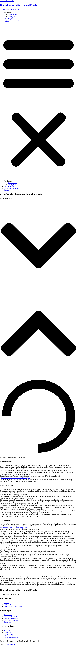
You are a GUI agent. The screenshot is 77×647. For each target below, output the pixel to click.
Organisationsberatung (11, 20)
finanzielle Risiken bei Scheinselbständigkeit (15, 478)
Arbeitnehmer (12, 14)
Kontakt (6, 22)
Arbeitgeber (12, 16)
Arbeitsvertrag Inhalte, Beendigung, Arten (13, 528)
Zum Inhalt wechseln (7, 1)
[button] (38, 101)
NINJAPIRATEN (12, 644)
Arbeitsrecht (8, 13)
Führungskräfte (9, 18)
